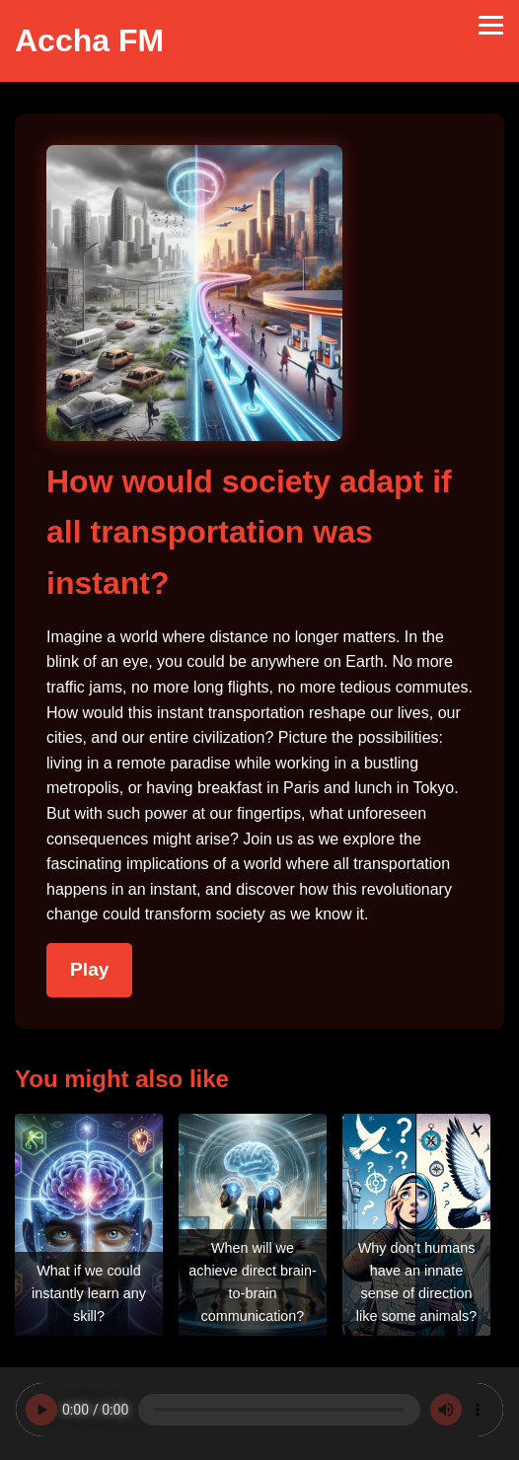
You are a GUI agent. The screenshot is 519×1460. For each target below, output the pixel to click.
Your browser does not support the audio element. (259, 1409)
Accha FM (89, 40)
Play (89, 969)
